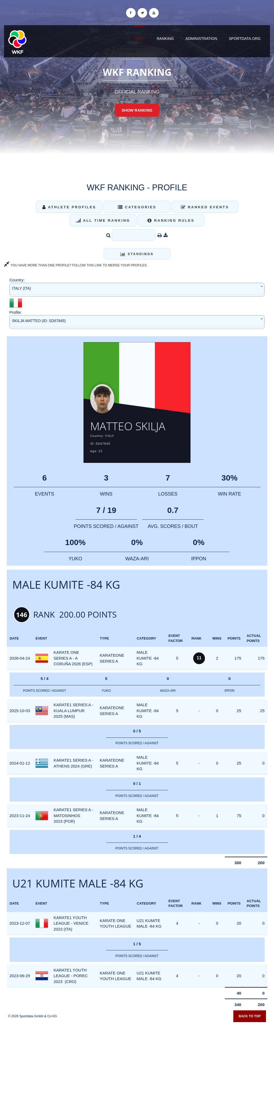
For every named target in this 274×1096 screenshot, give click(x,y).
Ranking (165, 38)
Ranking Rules (171, 220)
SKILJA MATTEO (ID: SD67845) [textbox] (39, 321)
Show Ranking (136, 110)
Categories (137, 207)
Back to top (250, 1016)
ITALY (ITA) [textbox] (21, 288)
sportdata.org (245, 38)
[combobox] (137, 289)
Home (139, 38)
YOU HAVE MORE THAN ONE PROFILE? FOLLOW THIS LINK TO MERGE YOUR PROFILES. (75, 265)
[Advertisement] (137, 1057)
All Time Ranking (103, 220)
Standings (137, 254)
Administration (201, 38)
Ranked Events (205, 207)
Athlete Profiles (69, 207)
